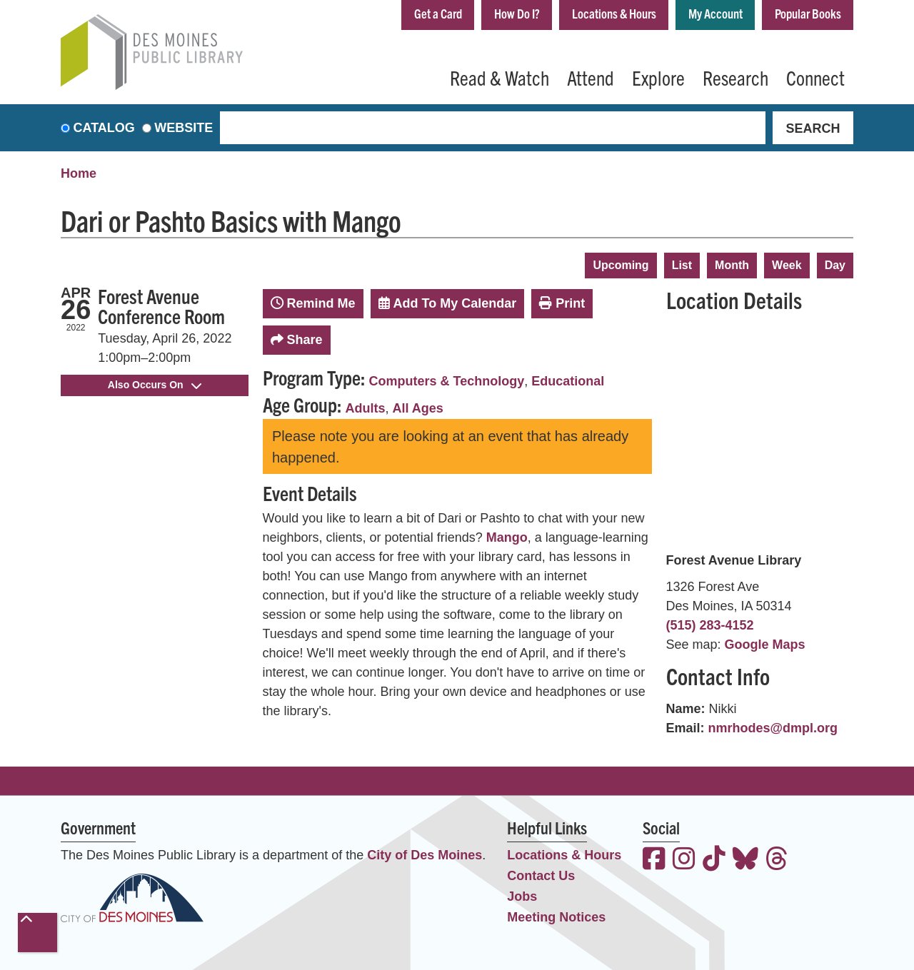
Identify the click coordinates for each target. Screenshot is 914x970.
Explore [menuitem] (658, 77)
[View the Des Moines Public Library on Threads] (776, 860)
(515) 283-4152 (710, 625)
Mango (507, 537)
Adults (366, 408)
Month (732, 265)
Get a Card (438, 13)
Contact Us (541, 876)
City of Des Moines (424, 855)
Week (787, 265)
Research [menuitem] (735, 77)
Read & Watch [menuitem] (499, 77)
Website (183, 128)
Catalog (104, 128)
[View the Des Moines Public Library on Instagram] (684, 860)
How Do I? (517, 13)
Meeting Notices (556, 917)
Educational (567, 381)
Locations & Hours (614, 13)
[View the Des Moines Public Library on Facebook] (654, 860)
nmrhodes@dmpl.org (773, 728)
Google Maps (765, 644)
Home (78, 173)
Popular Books (808, 13)
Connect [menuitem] (815, 77)
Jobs (522, 896)
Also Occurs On (154, 384)
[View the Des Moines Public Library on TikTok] (714, 860)
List (682, 265)
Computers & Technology (447, 381)
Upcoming (620, 265)
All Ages (418, 408)
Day (835, 265)
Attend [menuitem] (590, 77)
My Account (715, 13)
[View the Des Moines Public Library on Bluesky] (745, 860)
